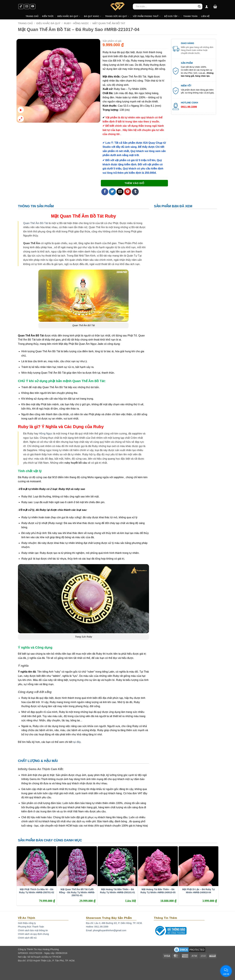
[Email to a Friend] (120, 191)
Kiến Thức (48, 16)
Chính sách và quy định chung (33, 934)
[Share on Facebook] (104, 191)
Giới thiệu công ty (27, 923)
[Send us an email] (27, 6)
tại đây (77, 742)
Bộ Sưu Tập (172, 16)
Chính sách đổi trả (27, 937)
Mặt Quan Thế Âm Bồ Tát (108, 23)
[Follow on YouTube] (32, 6)
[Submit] (199, 6)
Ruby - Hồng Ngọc (76, 23)
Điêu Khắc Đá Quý (48, 23)
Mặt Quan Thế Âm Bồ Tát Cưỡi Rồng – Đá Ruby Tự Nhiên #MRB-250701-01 (77, 892)
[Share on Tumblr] (135, 191)
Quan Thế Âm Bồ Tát (35, 223)
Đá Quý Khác (93, 16)
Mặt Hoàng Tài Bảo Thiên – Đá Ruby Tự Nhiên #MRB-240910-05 (158, 891)
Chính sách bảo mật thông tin (33, 930)
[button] (215, 6)
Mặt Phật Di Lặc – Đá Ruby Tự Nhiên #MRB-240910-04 (198, 891)
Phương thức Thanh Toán (31, 926)
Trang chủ (25, 23)
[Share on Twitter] (112, 191)
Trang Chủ (32, 16)
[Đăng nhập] (206, 6)
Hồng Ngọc (45, 433)
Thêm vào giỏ (134, 183)
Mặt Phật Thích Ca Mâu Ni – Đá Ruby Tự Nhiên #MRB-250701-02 (36, 891)
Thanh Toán (190, 16)
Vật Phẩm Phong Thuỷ (147, 16)
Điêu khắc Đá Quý (68, 16)
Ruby (110, 216)
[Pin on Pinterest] (127, 191)
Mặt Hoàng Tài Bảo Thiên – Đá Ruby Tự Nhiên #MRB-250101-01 (117, 891)
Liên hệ (205, 16)
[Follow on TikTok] (21, 6)
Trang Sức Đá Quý (117, 16)
